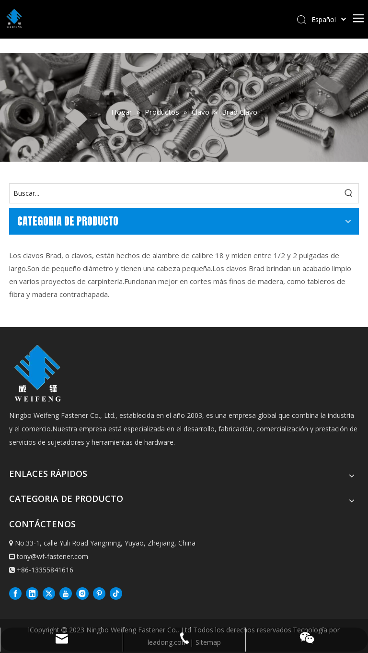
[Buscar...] (174, 193)
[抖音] (116, 593)
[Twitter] (49, 593)
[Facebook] (15, 593)
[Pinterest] (99, 593)
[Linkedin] (32, 593)
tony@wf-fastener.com (52, 556)
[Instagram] (82, 593)
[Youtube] (65, 593)
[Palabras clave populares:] (348, 193)
